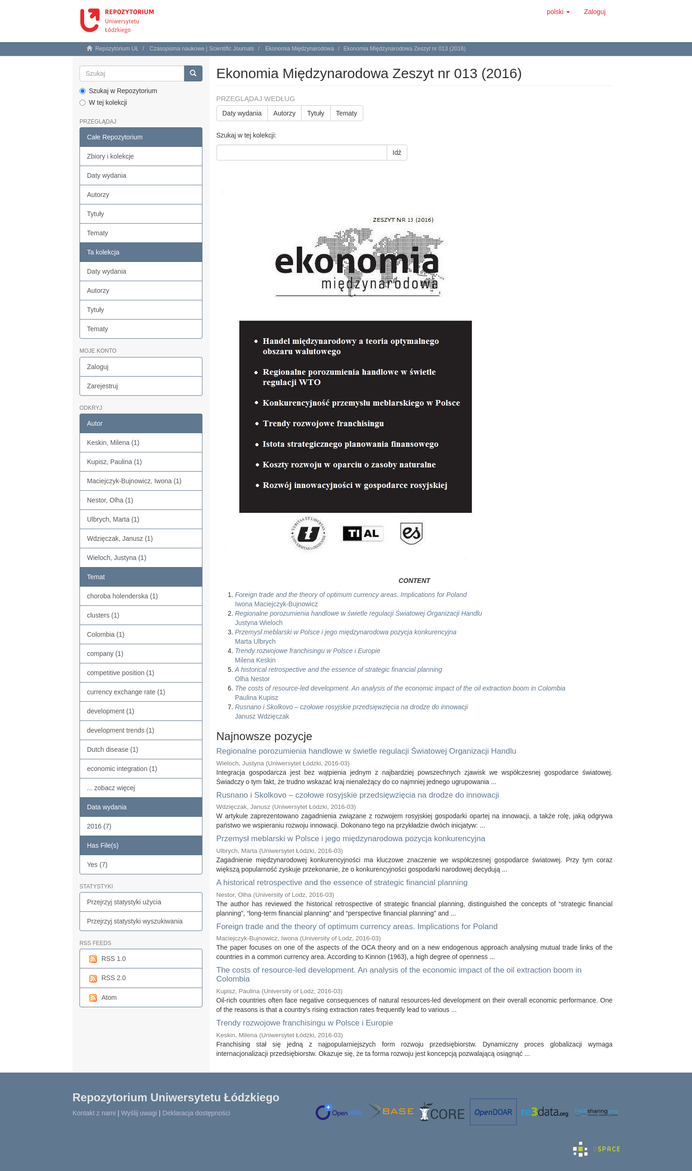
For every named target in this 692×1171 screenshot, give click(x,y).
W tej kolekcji (103, 102)
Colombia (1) (105, 634)
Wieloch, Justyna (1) (116, 557)
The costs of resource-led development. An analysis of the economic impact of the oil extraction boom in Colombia (399, 974)
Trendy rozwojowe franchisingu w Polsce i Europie (304, 1022)
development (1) (110, 711)
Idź (397, 152)
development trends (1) (120, 730)
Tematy (97, 233)
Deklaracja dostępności (196, 1113)
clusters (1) (103, 615)
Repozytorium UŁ (117, 48)
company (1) (105, 653)
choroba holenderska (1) (122, 596)
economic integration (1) (122, 768)
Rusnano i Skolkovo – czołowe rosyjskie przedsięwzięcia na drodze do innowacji (357, 795)
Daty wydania (106, 175)
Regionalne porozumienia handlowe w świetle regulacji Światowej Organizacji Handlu (366, 751)
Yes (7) (97, 864)
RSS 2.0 (106, 978)
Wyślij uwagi (139, 1113)
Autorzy (98, 194)
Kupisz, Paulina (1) (114, 461)
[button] (558, 11)
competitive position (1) (120, 672)
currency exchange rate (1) (126, 692)
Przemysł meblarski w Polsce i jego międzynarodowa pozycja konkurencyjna (350, 838)
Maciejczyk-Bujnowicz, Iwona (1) (134, 481)
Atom (102, 998)
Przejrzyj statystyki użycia (124, 902)
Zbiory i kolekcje (110, 156)
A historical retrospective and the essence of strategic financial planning (342, 882)
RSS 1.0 (106, 959)
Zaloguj (97, 367)
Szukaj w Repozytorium (118, 91)
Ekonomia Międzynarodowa (299, 48)
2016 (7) (99, 826)
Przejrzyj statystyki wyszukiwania (135, 921)
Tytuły (95, 214)
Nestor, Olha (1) (110, 500)
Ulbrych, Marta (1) (113, 519)
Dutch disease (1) (112, 749)
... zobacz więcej (111, 788)
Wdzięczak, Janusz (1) (120, 538)
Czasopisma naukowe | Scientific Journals (202, 48)
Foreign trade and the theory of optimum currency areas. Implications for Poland (357, 926)
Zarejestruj (102, 386)
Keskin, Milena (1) (113, 442)
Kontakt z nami (94, 1113)
